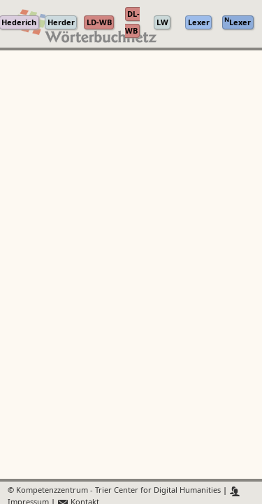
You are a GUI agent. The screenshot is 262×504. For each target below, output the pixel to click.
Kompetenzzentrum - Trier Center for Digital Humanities (118, 491)
